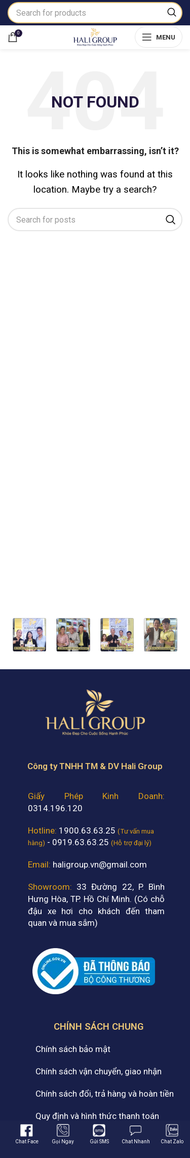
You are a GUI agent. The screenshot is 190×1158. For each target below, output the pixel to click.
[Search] (95, 12)
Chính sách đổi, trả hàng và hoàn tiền (104, 1094)
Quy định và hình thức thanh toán (97, 1116)
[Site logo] (95, 36)
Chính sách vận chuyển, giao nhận (98, 1071)
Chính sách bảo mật (72, 1049)
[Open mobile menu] (158, 37)
